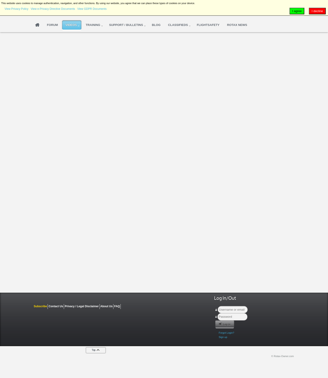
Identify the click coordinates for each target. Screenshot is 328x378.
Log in (225, 324)
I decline (317, 11)
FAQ (117, 306)
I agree (297, 11)
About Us (106, 306)
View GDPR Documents (92, 8)
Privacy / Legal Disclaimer (82, 306)
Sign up (223, 337)
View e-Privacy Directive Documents (53, 8)
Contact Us (56, 306)
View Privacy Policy (16, 8)
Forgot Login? (226, 332)
